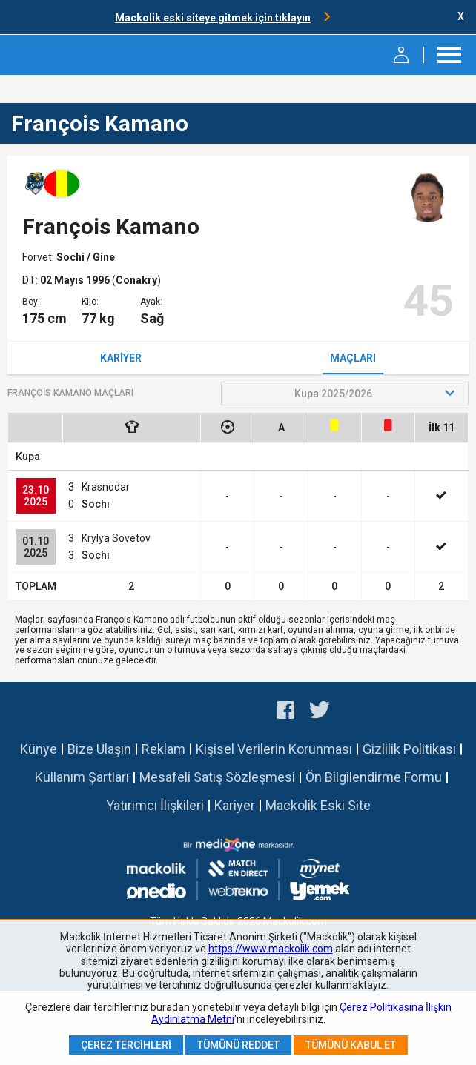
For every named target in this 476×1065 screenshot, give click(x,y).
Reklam (163, 749)
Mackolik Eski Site (318, 805)
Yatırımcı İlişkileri (155, 805)
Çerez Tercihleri (126, 1045)
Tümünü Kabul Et (350, 1045)
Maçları (353, 358)
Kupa (28, 456)
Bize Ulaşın (99, 749)
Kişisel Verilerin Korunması (274, 749)
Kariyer (121, 358)
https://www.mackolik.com (270, 949)
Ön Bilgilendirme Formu (373, 777)
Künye (38, 749)
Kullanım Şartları (82, 777)
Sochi (71, 257)
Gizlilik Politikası (409, 749)
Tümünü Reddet (238, 1045)
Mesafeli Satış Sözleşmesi (217, 777)
